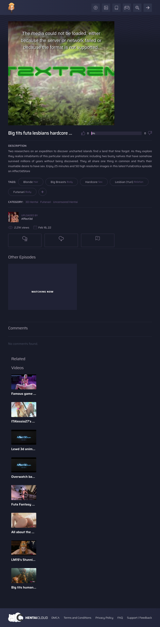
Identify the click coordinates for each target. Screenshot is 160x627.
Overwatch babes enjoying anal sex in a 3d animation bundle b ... (23, 476)
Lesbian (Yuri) (129, 182)
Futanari (22, 192)
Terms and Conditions (77, 617)
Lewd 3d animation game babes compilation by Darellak (23, 449)
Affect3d (26, 218)
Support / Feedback (139, 617)
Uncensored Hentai (65, 202)
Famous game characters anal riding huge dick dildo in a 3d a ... (23, 393)
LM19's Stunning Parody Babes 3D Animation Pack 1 (23, 559)
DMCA (55, 617)
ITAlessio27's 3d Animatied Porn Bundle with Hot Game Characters (23, 421)
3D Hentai (31, 202)
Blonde (30, 182)
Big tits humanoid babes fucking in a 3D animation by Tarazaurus (23, 587)
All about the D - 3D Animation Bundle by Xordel (23, 532)
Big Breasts (62, 182)
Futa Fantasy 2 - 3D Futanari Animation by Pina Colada (23, 504)
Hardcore (93, 182)
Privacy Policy (104, 617)
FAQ (120, 617)
